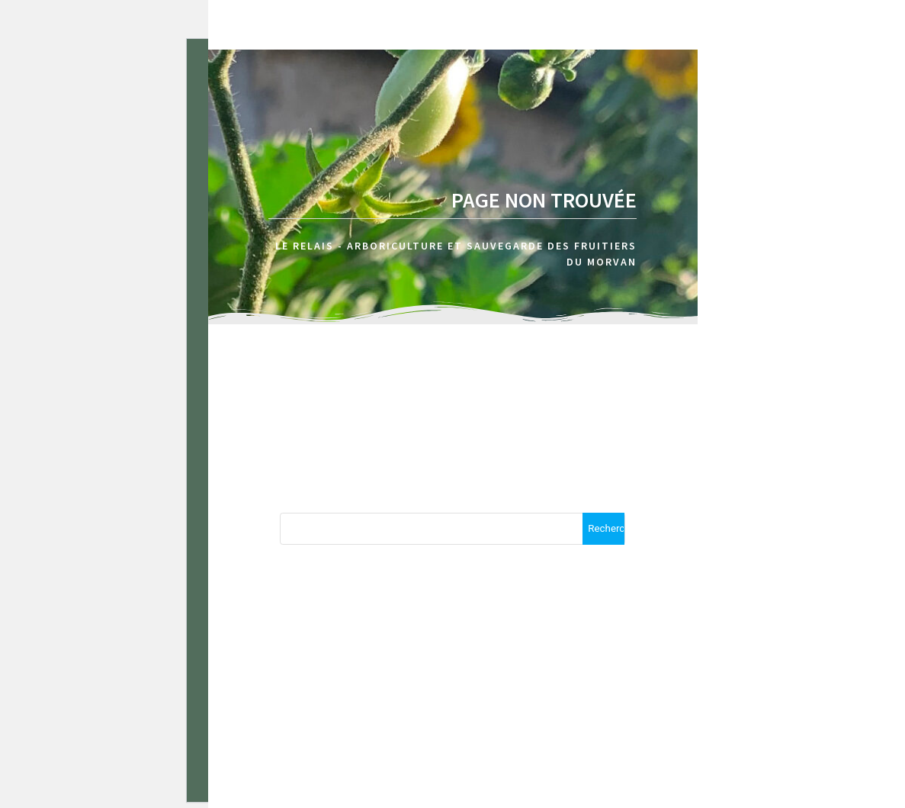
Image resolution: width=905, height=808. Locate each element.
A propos (717, 91)
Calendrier (824, 91)
